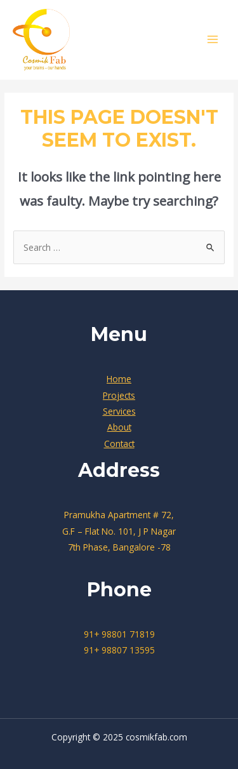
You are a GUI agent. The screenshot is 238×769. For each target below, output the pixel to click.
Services (119, 411)
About (119, 427)
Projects (119, 395)
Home (119, 379)
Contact (119, 444)
